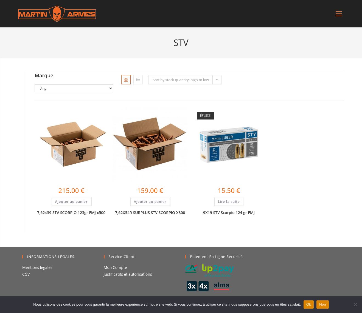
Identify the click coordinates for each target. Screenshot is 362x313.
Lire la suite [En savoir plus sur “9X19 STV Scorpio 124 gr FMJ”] (229, 201)
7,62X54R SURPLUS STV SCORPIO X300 (150, 212)
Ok (308, 304)
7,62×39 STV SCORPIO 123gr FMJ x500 (71, 212)
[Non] (355, 304)
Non (322, 304)
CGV (26, 274)
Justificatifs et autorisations (128, 274)
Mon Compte (115, 267)
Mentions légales (37, 267)
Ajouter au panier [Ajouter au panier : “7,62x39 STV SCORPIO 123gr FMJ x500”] (71, 201)
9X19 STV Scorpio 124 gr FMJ (229, 212)
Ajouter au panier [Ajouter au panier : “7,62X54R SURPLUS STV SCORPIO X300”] (150, 201)
